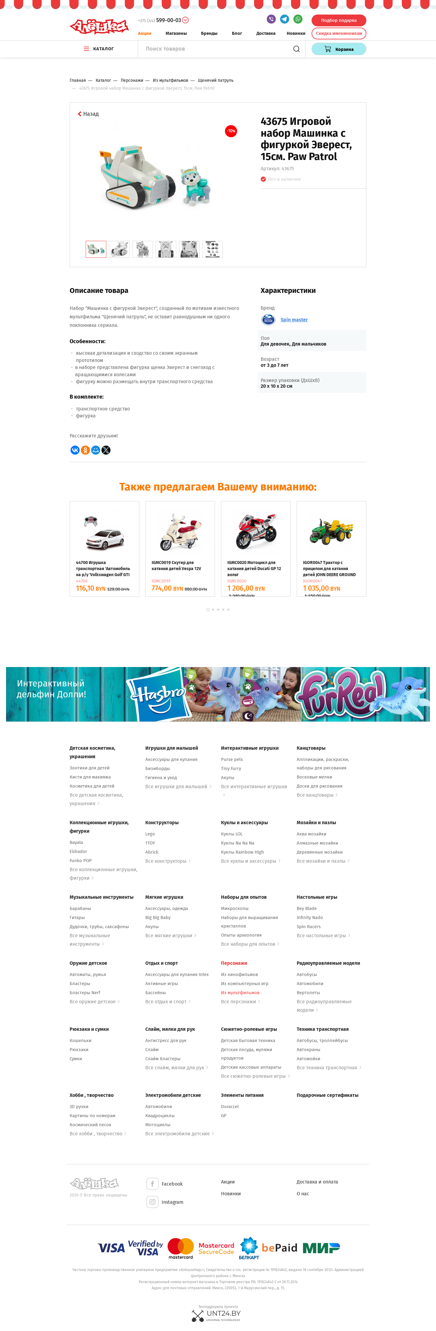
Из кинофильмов (239, 974)
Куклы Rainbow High (242, 852)
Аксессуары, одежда (166, 908)
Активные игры (161, 983)
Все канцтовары (317, 795)
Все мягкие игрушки (170, 935)
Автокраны (308, 1049)
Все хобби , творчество (98, 1134)
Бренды (209, 33)
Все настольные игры (323, 935)
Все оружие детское (95, 1001)
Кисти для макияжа (90, 777)
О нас (303, 1194)
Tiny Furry (231, 768)
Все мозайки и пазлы (323, 861)
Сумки (76, 1058)
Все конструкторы (167, 861)
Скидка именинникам (339, 33)
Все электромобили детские (179, 1134)
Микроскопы (235, 908)
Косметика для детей (92, 786)
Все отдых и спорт (167, 1001)
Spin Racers (309, 926)
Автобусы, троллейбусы (322, 1040)
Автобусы (307, 974)
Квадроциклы (160, 1115)
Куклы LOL (232, 834)
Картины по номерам (92, 1115)
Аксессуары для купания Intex (177, 974)
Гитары (77, 917)
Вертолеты (308, 992)
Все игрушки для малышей (178, 786)
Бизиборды (157, 768)
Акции (144, 33)
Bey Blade (307, 908)
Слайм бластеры (162, 1058)
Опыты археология (241, 935)
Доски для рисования (319, 786)
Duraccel (230, 1106)
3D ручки (79, 1106)
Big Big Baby (157, 917)
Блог (237, 33)
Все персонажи (240, 1001)
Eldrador (78, 851)
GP (223, 1115)
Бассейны (155, 992)
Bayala (76, 842)
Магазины (176, 33)
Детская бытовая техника (248, 1040)
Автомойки (308, 1058)
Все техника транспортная (329, 1067)
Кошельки (80, 1040)
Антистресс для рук (166, 1040)
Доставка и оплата (317, 1182)
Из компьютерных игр (245, 983)
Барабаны (80, 908)
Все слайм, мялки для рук (176, 1067)
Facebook (164, 1184)
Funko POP (81, 860)
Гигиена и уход (161, 777)
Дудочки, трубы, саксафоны (99, 926)
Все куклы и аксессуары (250, 861)
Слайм (152, 1049)
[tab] (96, 249)
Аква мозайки (311, 834)
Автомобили (310, 983)
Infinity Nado (310, 917)
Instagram (164, 1202)
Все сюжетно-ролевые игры (255, 1076)
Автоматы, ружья (88, 974)
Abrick (151, 852)
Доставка (266, 33)
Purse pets (232, 759)
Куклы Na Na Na (237, 843)
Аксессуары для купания (171, 759)
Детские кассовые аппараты (251, 1067)
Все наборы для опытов (250, 944)
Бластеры (80, 983)
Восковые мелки (314, 777)
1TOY (150, 843)
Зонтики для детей (90, 768)
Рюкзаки (79, 1049)
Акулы (227, 777)
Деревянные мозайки (320, 852)
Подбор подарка (339, 20)
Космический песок (90, 1124)
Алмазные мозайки (317, 843)
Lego (150, 834)
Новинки (296, 33)
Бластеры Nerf (85, 992)
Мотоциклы (157, 1124)
